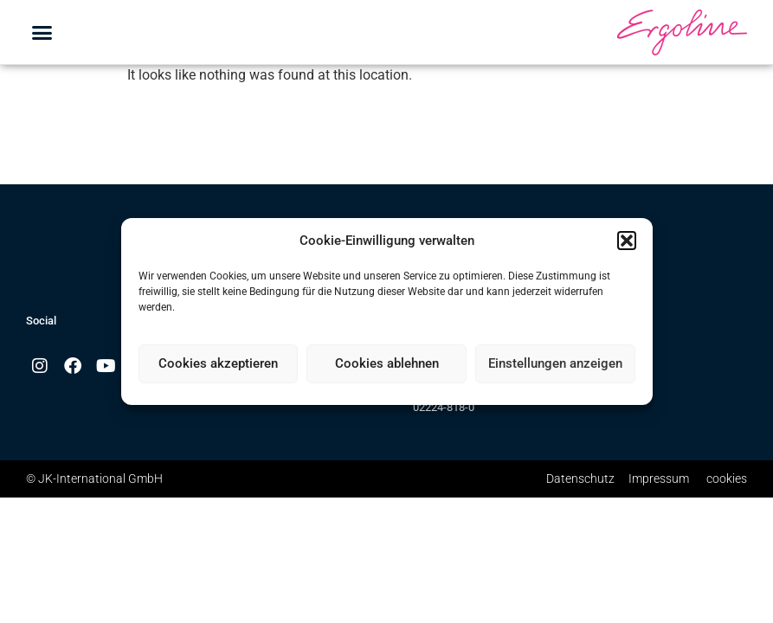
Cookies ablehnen (387, 363)
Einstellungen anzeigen (555, 363)
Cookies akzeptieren (218, 363)
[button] (626, 240)
